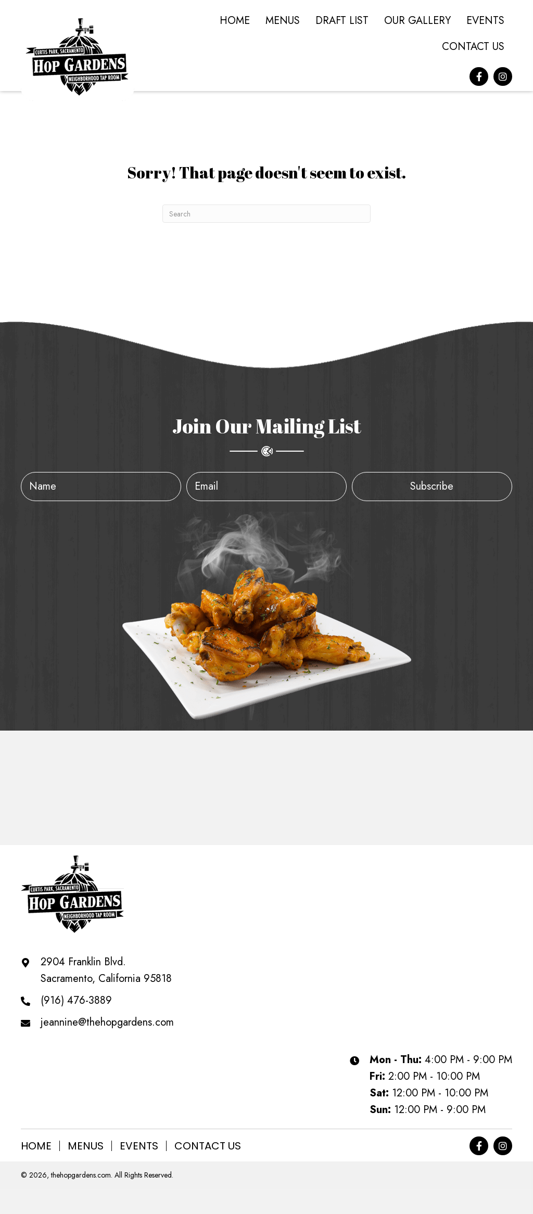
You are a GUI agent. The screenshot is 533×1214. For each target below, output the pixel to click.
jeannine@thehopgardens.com (107, 1022)
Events (139, 1146)
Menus (86, 1146)
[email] (266, 486)
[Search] (266, 214)
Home (36, 1146)
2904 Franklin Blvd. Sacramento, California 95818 (106, 970)
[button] (478, 76)
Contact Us (207, 1146)
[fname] (101, 486)
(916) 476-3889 (76, 1000)
